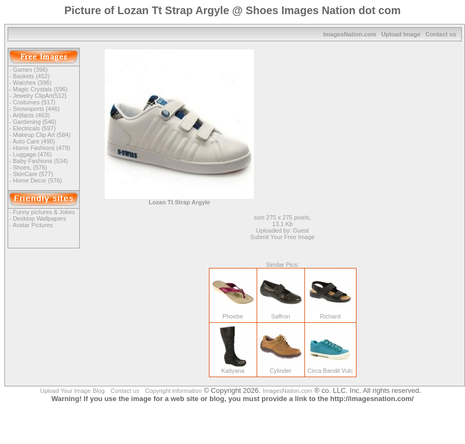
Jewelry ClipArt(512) (40, 95)
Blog (99, 390)
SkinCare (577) (33, 174)
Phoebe (233, 314)
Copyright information (173, 390)
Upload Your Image (65, 390)
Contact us (440, 34)
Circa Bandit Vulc (330, 368)
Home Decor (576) (37, 180)
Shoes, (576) (30, 167)
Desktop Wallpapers (39, 218)
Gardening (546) (34, 121)
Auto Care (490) (33, 141)
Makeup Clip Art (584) (42, 135)
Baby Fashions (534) (40, 161)
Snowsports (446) (36, 108)
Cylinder (281, 368)
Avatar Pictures (32, 225)
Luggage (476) (32, 154)
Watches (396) (32, 82)
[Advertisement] (369, 125)
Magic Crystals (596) (40, 89)
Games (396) (30, 69)
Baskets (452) (31, 76)
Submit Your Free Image (282, 237)
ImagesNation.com (350, 34)
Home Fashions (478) (42, 148)
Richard (330, 314)
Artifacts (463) (30, 115)
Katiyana (233, 368)
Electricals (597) (34, 128)
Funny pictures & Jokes (44, 212)
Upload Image (401, 34)
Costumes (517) (34, 102)
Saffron (281, 314)
